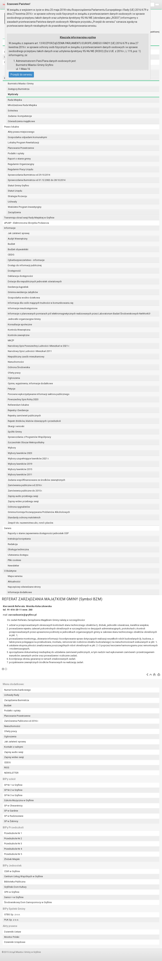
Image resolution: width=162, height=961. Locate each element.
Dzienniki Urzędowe (14, 942)
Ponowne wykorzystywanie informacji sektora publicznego (38, 394)
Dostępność (14, 270)
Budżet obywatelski (18, 249)
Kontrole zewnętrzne (18, 335)
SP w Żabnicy (11, 821)
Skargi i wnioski (16, 426)
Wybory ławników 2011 (20, 474)
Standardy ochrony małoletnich (24, 517)
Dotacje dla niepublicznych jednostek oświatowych (35, 281)
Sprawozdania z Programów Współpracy (29, 437)
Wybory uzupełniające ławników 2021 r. (28, 458)
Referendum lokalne (18, 404)
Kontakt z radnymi (13, 746)
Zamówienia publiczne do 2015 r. (25, 490)
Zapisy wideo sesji (14, 757)
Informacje (9, 228)
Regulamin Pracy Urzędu (20, 169)
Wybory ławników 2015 (20, 469)
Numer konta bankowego (17, 690)
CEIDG (11, 254)
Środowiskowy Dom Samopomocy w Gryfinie (28, 902)
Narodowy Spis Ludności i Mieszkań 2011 (30, 351)
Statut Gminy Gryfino (18, 185)
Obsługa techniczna (18, 549)
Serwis (7, 528)
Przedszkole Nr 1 (13, 833)
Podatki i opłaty (16, 153)
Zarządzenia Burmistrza (16, 700)
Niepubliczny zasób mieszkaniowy (26, 356)
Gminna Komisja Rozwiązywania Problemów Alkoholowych (39, 512)
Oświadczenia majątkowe (21, 121)
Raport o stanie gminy (19, 158)
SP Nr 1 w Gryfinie (13, 785)
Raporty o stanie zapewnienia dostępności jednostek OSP (38, 533)
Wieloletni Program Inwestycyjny (24, 207)
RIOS (6, 767)
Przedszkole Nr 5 (13, 854)
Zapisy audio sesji (13, 752)
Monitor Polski (11, 937)
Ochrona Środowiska (19, 367)
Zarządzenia (14, 212)
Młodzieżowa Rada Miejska (22, 105)
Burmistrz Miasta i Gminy (21, 83)
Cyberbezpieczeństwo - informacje (26, 260)
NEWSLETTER (11, 772)
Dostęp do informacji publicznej (25, 265)
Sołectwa (13, 110)
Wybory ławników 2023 (20, 453)
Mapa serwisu (15, 576)
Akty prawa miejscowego (21, 131)
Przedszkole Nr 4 (13, 848)
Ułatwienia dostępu (18, 555)
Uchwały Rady (11, 695)
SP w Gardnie (11, 810)
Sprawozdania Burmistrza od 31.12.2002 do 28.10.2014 (36, 180)
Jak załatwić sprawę (18, 233)
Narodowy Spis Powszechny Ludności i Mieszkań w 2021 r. (38, 346)
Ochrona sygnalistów (19, 506)
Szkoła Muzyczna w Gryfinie (19, 800)
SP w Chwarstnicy (13, 805)
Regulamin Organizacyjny (21, 164)
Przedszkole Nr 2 (13, 838)
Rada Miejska (15, 100)
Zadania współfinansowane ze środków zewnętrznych (36, 480)
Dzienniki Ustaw (12, 931)
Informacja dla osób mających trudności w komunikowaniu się (40, 303)
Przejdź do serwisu (21, 74)
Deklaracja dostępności (20, 276)
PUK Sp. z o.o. (11, 919)
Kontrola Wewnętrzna (19, 329)
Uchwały (12, 201)
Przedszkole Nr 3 (13, 843)
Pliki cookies (14, 560)
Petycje (11, 388)
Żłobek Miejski (12, 859)
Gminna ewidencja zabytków (23, 292)
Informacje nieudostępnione (22, 308)
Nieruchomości (16, 361)
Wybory (12, 447)
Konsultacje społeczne (20, 324)
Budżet (11, 244)
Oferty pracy (14, 372)
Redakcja (13, 544)
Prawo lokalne (11, 126)
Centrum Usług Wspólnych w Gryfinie (23, 876)
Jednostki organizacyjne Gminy (24, 319)
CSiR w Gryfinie (12, 871)
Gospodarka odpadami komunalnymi (27, 137)
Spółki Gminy (15, 431)
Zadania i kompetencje (20, 116)
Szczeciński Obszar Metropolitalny (26, 442)
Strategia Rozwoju (17, 196)
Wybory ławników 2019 (20, 463)
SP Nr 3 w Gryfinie (13, 795)
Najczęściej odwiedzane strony (24, 586)
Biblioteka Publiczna (14, 881)
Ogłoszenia (14, 378)
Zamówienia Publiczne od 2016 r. (21, 721)
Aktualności (14, 581)
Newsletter (13, 565)
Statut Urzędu (15, 190)
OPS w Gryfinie (11, 892)
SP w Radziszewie (13, 816)
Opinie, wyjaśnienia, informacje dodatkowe (30, 383)
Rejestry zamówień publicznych (24, 415)
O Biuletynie (10, 570)
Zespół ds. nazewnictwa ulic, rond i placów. (31, 522)
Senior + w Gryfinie (13, 897)
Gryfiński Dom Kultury (15, 887)
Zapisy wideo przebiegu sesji (23, 501)
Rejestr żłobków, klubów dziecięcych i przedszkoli (34, 421)
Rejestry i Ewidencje (18, 410)
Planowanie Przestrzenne (21, 148)
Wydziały (13, 94)
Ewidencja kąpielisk (18, 287)
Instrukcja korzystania (19, 538)
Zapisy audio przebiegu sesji (23, 496)
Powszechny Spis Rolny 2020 (23, 399)
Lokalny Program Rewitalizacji (23, 142)
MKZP (11, 340)
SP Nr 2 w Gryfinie (13, 790)
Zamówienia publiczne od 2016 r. (25, 485)
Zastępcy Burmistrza (18, 89)
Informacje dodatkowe (20, 592)
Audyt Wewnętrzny (17, 238)
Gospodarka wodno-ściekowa (24, 297)
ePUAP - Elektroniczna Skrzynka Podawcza (26, 223)
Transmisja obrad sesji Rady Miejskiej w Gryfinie (29, 217)
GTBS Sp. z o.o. (12, 914)
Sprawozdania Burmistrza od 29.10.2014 (29, 174)
